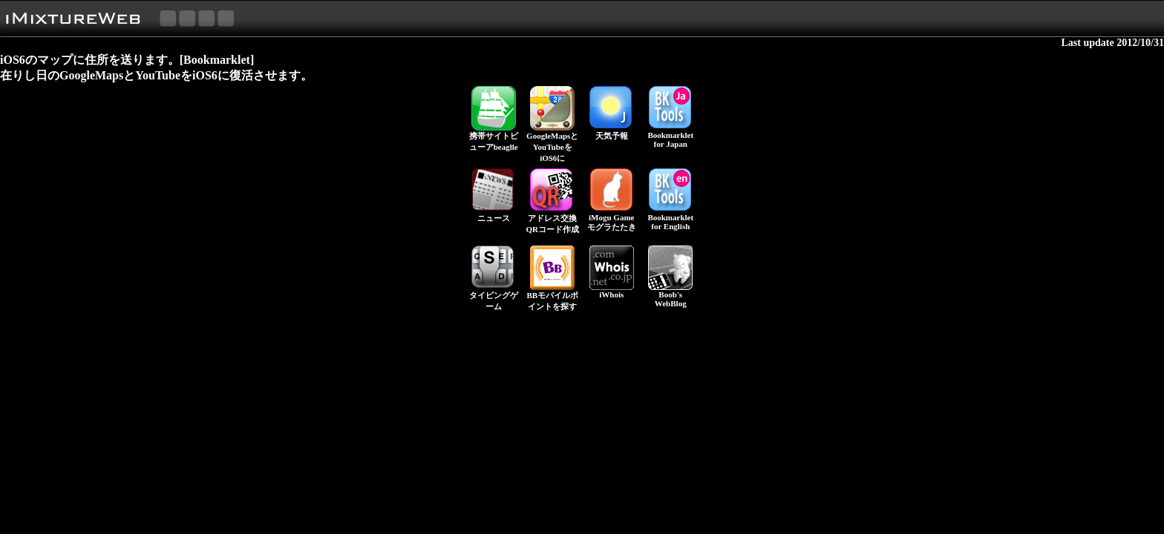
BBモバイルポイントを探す (552, 297)
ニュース (493, 213)
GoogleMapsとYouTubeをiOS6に (552, 142)
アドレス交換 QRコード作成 (553, 219)
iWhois (611, 291)
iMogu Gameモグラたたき (611, 218)
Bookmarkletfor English (670, 218)
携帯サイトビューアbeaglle (493, 137)
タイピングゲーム (493, 297)
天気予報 (611, 131)
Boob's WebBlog (670, 295)
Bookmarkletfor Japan (670, 135)
